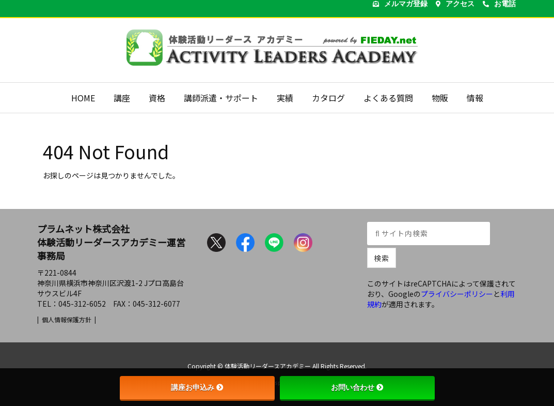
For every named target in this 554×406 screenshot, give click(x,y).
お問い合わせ (357, 387)
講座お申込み (197, 387)
